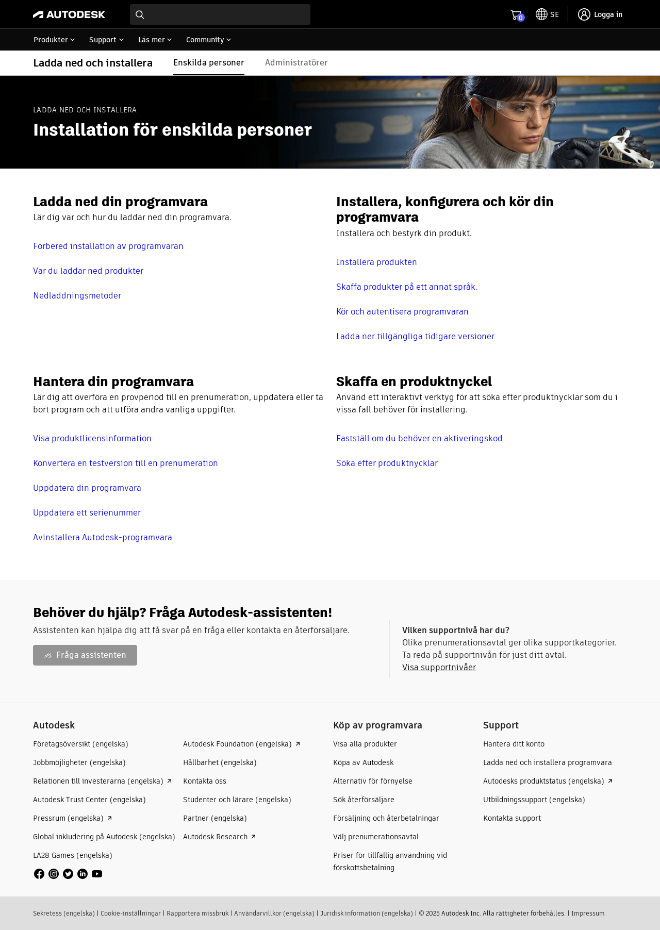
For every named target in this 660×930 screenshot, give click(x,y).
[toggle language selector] (547, 14)
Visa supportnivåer (439, 667)
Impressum (588, 913)
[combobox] (220, 14)
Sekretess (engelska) (64, 913)
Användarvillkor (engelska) (274, 913)
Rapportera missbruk (197, 913)
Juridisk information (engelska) (366, 913)
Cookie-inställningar (131, 913)
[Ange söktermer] (220, 14)
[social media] (68, 874)
